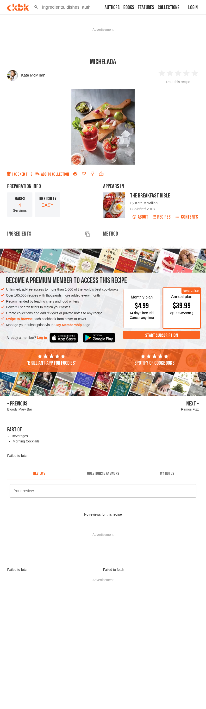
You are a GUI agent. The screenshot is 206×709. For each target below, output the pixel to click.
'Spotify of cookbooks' (154, 359)
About (140, 217)
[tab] (39, 473)
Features (146, 7)
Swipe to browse (19, 319)
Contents (186, 217)
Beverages (20, 436)
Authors (112, 7)
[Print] (75, 173)
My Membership (69, 325)
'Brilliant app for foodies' (51, 359)
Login (193, 7)
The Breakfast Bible (150, 195)
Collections (169, 7)
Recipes (162, 217)
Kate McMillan (33, 75)
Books (128, 7)
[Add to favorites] (84, 173)
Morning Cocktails (26, 441)
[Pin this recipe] (92, 173)
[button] (36, 7)
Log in (42, 338)
